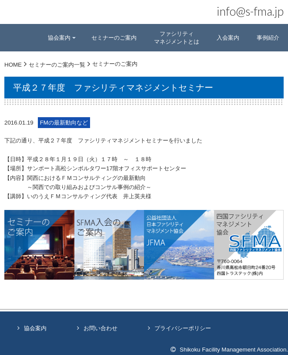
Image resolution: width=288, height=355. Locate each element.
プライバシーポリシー (182, 328)
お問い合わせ (100, 328)
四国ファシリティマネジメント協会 (32, 15)
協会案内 (35, 328)
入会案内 (228, 37)
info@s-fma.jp (250, 11)
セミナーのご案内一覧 (57, 64)
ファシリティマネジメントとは (176, 37)
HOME (13, 64)
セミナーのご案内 (114, 37)
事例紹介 (268, 37)
